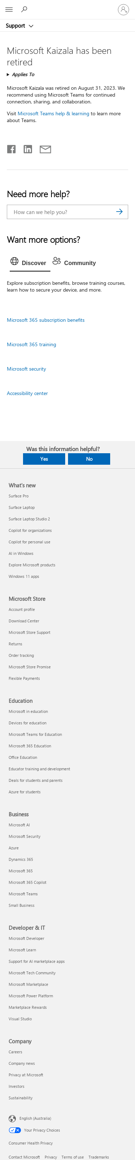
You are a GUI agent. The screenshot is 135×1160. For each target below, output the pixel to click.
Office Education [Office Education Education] (23, 757)
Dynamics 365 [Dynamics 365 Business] (21, 859)
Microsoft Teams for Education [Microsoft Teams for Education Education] (35, 734)
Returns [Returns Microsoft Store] (15, 643)
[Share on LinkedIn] (25, 147)
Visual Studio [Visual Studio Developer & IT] (20, 1018)
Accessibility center (27, 393)
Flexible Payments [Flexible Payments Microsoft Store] (24, 678)
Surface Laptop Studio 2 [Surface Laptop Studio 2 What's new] (29, 518)
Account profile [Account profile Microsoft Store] (22, 609)
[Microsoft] (67, 5)
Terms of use (73, 1157)
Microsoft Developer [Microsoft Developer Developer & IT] (26, 938)
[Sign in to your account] (123, 9)
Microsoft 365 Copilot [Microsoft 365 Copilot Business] (27, 882)
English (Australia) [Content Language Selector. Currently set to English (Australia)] (35, 1117)
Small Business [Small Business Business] (22, 905)
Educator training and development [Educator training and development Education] (39, 768)
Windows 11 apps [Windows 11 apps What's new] (24, 576)
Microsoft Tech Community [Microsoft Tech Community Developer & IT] (32, 972)
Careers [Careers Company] (15, 1051)
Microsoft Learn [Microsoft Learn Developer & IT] (22, 949)
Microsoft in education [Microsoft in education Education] (28, 711)
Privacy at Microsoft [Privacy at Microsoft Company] (26, 1074)
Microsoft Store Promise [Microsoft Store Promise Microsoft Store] (30, 666)
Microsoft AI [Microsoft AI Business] (19, 824)
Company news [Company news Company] (22, 1063)
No (89, 458)
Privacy (51, 1157)
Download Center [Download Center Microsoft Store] (24, 620)
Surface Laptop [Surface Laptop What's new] (22, 507)
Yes (44, 458)
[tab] (30, 263)
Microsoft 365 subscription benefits (46, 319)
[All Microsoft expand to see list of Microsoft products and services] (9, 9)
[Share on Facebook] (12, 147)
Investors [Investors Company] (16, 1086)
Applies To (23, 74)
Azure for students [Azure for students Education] (25, 791)
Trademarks (99, 1157)
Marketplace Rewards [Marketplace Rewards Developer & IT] (28, 1007)
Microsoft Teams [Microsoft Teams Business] (23, 893)
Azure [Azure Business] (14, 847)
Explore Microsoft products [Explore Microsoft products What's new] (32, 564)
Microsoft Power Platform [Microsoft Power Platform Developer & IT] (31, 995)
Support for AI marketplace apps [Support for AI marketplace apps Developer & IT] (37, 961)
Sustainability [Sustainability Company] (20, 1097)
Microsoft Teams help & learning (53, 113)
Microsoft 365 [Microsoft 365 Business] (21, 870)
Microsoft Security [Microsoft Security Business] (24, 836)
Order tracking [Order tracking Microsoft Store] (21, 655)
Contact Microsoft (24, 1157)
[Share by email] (42, 147)
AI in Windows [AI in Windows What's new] (21, 553)
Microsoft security (26, 368)
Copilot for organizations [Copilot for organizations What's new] (30, 530)
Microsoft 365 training (31, 344)
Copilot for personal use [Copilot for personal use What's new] (29, 541)
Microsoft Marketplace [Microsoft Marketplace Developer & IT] (28, 984)
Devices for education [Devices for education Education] (27, 722)
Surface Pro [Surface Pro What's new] (18, 495)
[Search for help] (25, 9)
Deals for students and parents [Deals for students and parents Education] (36, 780)
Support (16, 25)
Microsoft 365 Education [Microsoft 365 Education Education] (30, 745)
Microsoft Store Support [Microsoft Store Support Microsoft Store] (29, 632)
